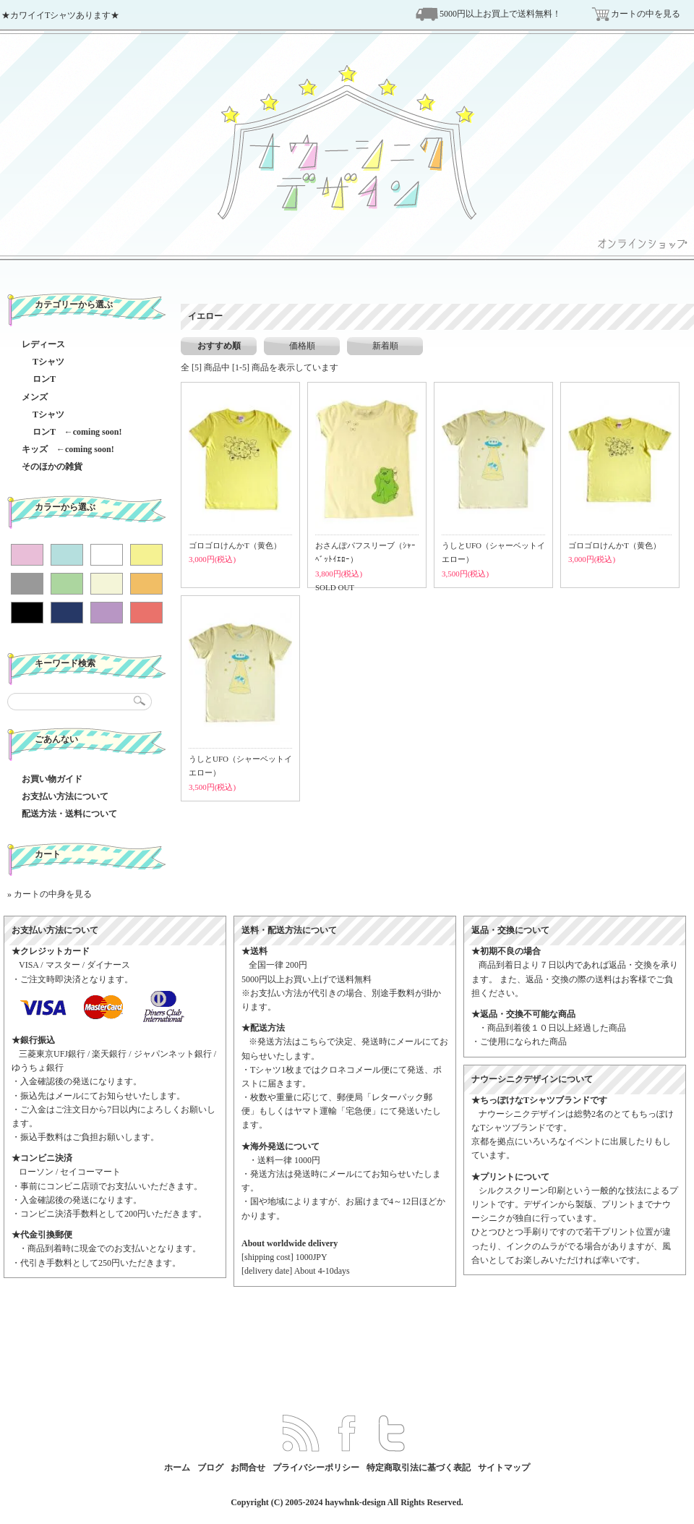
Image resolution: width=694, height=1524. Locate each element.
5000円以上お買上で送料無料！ (500, 14)
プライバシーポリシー (316, 1468)
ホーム (177, 1468)
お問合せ (248, 1468)
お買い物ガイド (52, 779)
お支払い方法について (65, 796)
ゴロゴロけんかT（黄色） (235, 545)
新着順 (385, 346)
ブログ (210, 1468)
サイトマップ (504, 1468)
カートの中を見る (645, 14)
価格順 (302, 346)
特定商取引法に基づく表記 (419, 1468)
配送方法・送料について (69, 814)
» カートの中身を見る (49, 894)
